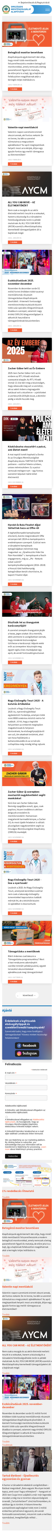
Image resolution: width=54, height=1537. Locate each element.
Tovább (13, 89)
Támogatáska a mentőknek (24, 951)
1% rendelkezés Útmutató (18, 1191)
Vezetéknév (11, 1083)
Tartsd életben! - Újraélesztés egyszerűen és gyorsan (20, 1477)
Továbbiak (7, 1444)
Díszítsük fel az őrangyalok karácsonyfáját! (23, 624)
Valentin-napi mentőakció (23, 127)
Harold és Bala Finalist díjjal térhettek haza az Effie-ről (24, 526)
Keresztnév (11, 1093)
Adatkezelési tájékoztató (16, 1106)
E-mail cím (10, 1073)
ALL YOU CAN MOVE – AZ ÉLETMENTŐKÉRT (21, 204)
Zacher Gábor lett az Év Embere (26, 368)
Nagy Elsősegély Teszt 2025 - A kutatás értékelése (25, 702)
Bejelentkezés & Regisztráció (34, 2)
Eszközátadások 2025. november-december (21, 282)
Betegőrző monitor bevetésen (25, 52)
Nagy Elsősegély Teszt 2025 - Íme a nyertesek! (24, 881)
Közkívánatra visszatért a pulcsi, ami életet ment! (27, 448)
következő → (29, 995)
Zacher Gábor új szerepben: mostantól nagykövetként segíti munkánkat (26, 795)
